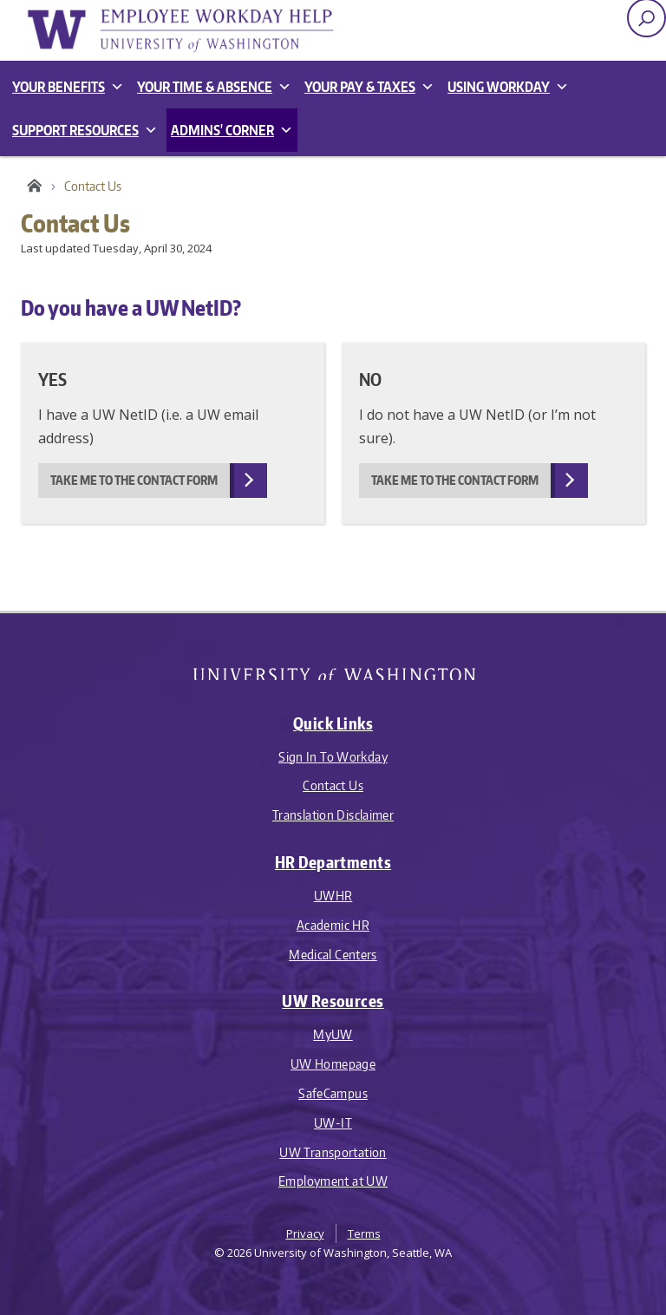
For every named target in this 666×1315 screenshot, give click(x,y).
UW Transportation (332, 1152)
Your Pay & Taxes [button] (369, 86)
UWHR (333, 895)
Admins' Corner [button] (232, 130)
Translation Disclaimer (333, 815)
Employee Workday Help (194, 30)
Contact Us (333, 785)
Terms (364, 1233)
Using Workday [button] (508, 86)
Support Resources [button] (85, 130)
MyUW (333, 1034)
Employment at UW (333, 1181)
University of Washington (333, 669)
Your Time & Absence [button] (214, 86)
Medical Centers (333, 954)
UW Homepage (333, 1064)
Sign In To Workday (333, 757)
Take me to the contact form (134, 480)
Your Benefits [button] (68, 86)
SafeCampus (333, 1093)
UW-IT (333, 1123)
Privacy (305, 1233)
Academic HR (333, 925)
